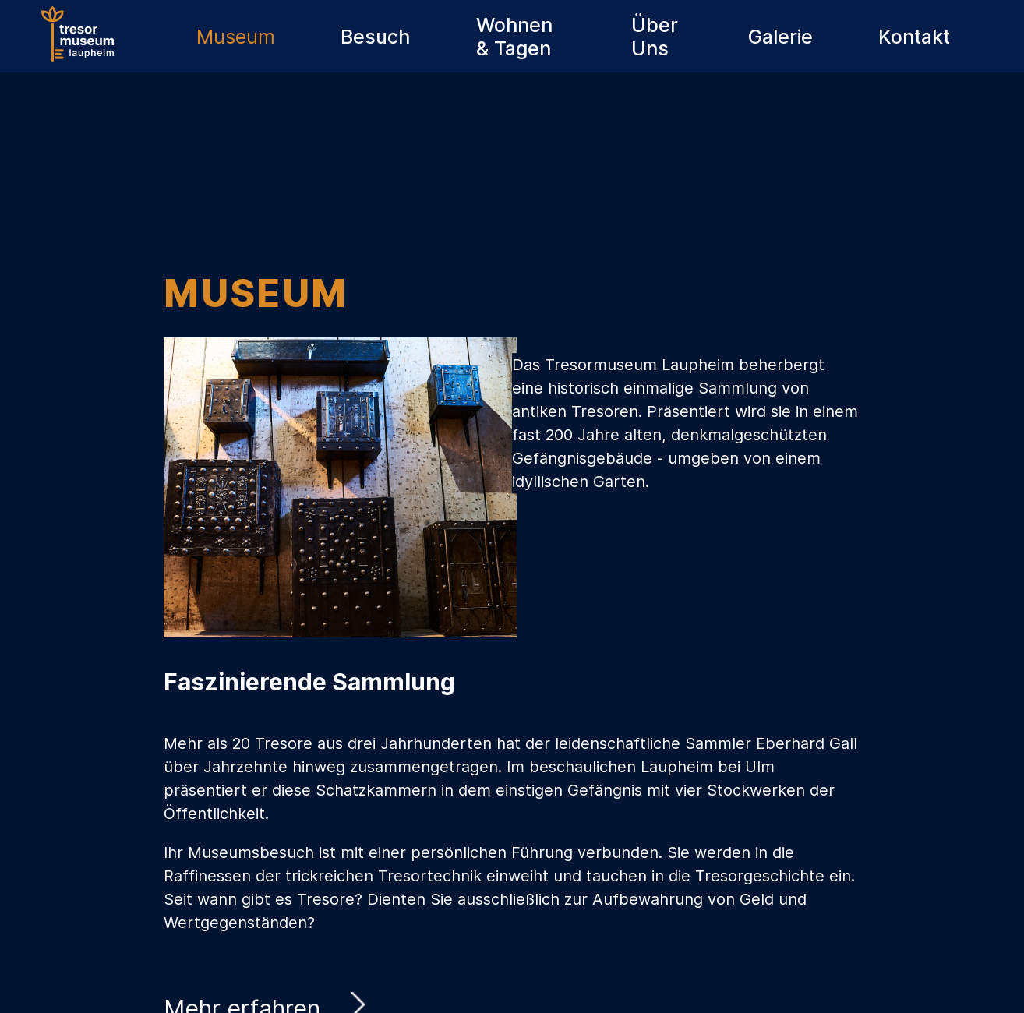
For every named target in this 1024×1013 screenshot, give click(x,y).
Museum (235, 36)
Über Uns (654, 36)
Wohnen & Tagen (514, 36)
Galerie (780, 36)
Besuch (375, 36)
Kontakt (914, 36)
